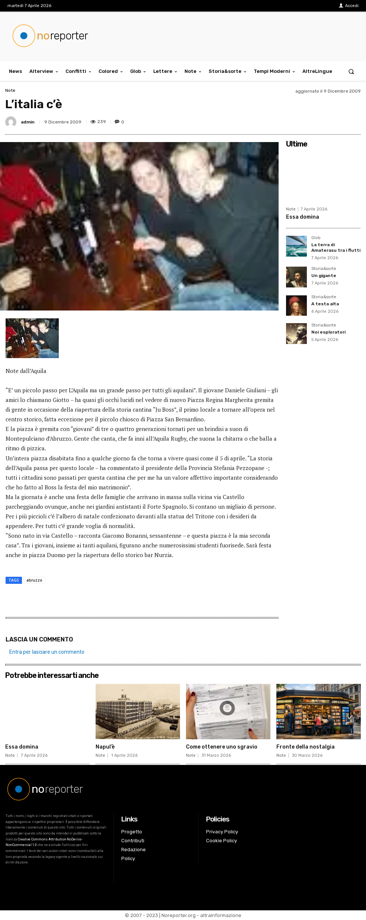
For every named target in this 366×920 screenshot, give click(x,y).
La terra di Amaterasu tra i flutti (335, 247)
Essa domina (302, 217)
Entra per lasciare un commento (46, 652)
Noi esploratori (328, 332)
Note (10, 90)
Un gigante (323, 275)
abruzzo (34, 580)
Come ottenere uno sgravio (221, 747)
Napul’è (105, 747)
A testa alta (325, 303)
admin (28, 122)
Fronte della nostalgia (305, 747)
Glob (315, 238)
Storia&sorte (323, 269)
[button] (351, 71)
